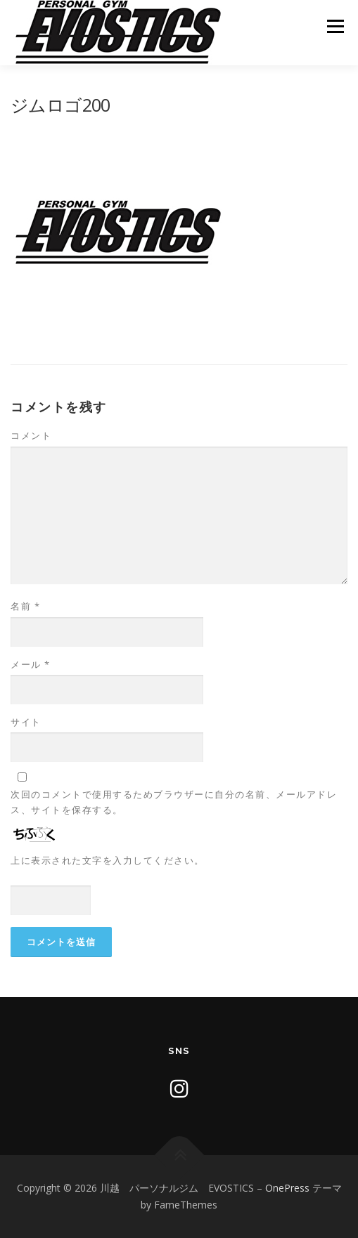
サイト (26, 722)
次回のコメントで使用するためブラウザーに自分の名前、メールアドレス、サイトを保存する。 (174, 802)
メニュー (335, 26)
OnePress (287, 1187)
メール (31, 664)
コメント (31, 435)
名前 (25, 606)
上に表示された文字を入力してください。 (108, 860)
